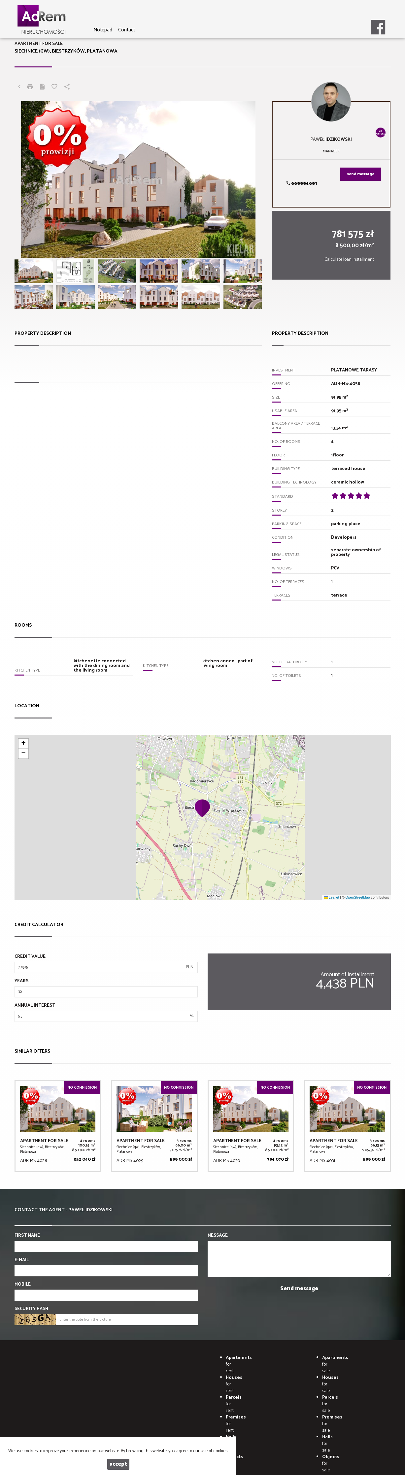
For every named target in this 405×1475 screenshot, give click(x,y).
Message (218, 1235)
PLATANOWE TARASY (354, 370)
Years (21, 981)
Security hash (31, 1309)
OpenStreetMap (358, 897)
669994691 (302, 183)
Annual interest (35, 1005)
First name (27, 1235)
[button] (202, 808)
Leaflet (331, 897)
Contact (126, 30)
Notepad (102, 30)
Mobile (23, 1284)
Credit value (30, 956)
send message (360, 174)
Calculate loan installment (349, 259)
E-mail (22, 1260)
